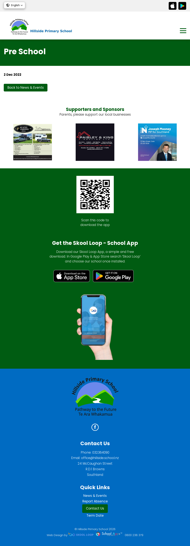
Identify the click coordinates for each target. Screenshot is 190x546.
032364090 (100, 452)
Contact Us (95, 508)
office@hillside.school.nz (100, 458)
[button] (14, 5)
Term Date (95, 515)
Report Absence (95, 501)
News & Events (95, 495)
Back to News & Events (25, 87)
